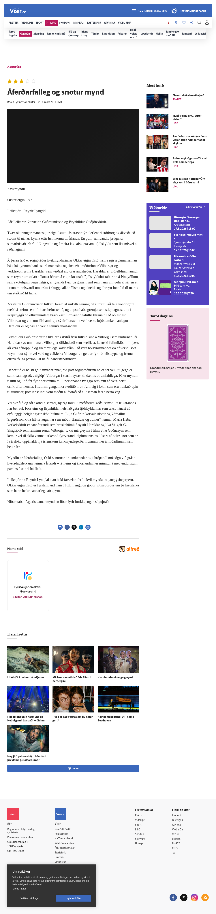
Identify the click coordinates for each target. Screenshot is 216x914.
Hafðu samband (64, 838)
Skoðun (139, 834)
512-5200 (65, 829)
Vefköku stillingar (30, 898)
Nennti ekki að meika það (188, 95)
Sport (138, 825)
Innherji (176, 815)
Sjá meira (73, 768)
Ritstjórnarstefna (64, 843)
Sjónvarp (140, 839)
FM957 (176, 843)
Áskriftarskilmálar (65, 848)
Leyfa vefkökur (73, 898)
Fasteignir (177, 820)
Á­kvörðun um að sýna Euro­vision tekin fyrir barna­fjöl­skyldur (190, 140)
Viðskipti (140, 820)
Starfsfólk (60, 852)
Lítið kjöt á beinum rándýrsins (25, 677)
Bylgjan (176, 839)
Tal (173, 853)
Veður (175, 834)
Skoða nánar (19, 888)
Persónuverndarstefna (20, 837)
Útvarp (139, 843)
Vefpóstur (60, 862)
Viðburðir (177, 829)
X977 (175, 848)
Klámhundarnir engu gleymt (115, 677)
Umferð (59, 857)
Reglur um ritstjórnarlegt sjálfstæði (21, 831)
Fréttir (138, 815)
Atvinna (176, 825)
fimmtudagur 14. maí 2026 (152, 11)
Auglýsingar (61, 834)
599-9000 (18, 851)
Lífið (137, 829)
